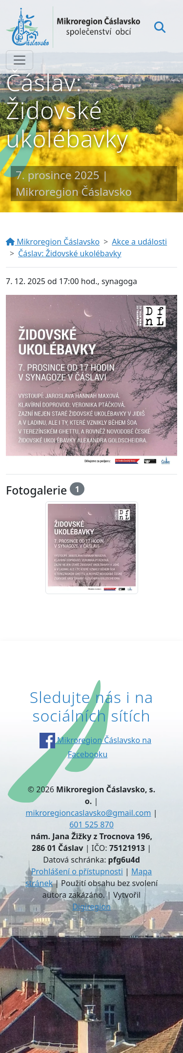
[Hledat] (159, 27)
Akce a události (139, 241)
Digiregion (91, 906)
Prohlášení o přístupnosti (77, 871)
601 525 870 (91, 824)
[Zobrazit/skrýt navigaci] (19, 60)
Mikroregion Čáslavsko (53, 241)
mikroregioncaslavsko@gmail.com (88, 812)
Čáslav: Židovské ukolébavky (69, 253)
